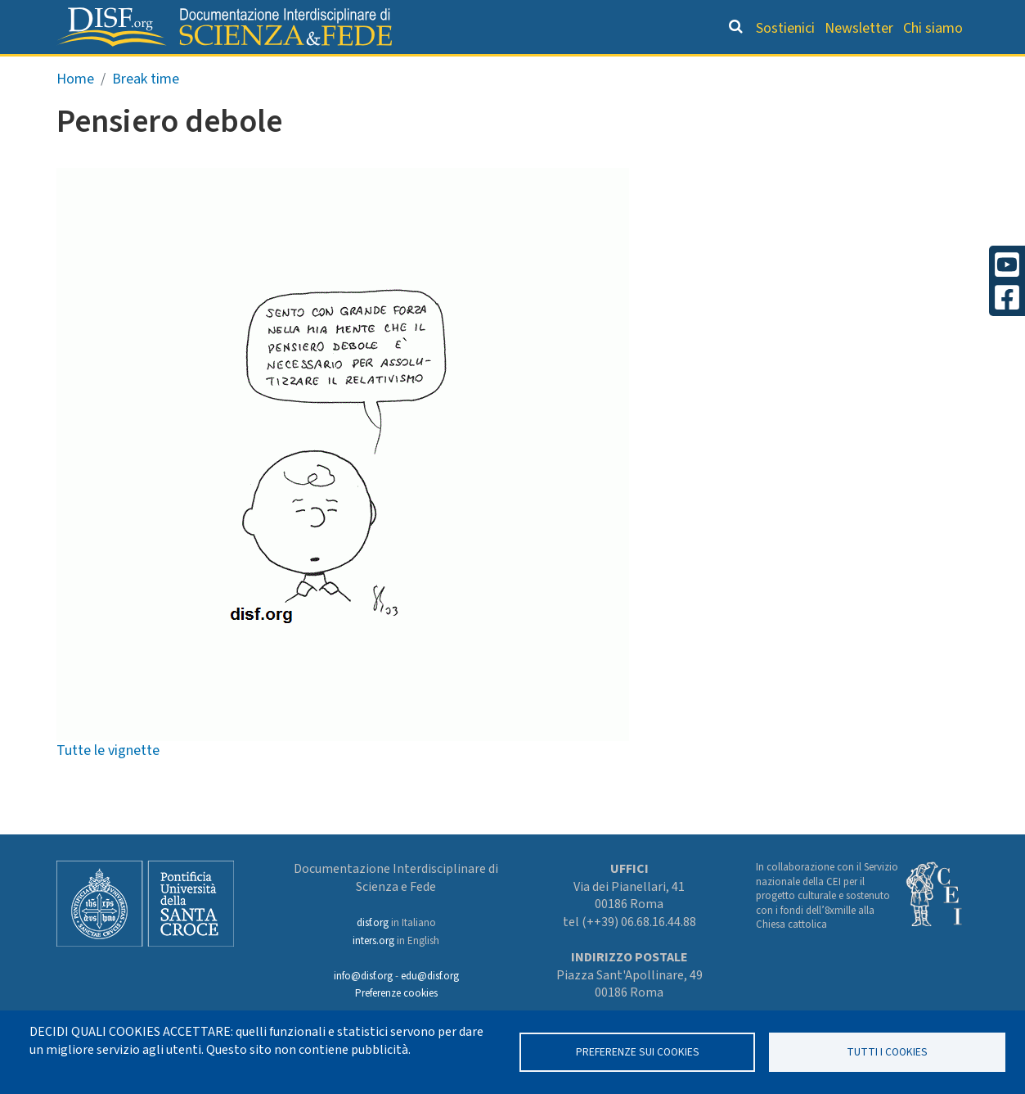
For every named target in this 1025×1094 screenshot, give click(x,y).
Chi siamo (933, 28)
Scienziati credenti (740, 70)
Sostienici (785, 28)
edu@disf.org (430, 976)
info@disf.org (363, 976)
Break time (145, 113)
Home (75, 113)
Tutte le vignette (108, 785)
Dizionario (610, 70)
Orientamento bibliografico (430, 70)
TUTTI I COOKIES (887, 1052)
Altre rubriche (889, 70)
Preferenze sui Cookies (637, 1052)
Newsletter (859, 28)
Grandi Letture (231, 70)
